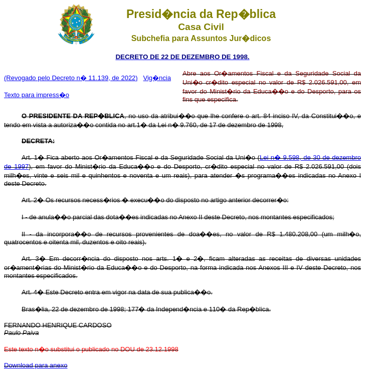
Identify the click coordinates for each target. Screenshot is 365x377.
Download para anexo (35, 365)
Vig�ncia (157, 78)
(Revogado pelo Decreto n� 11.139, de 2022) (71, 78)
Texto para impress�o (36, 95)
